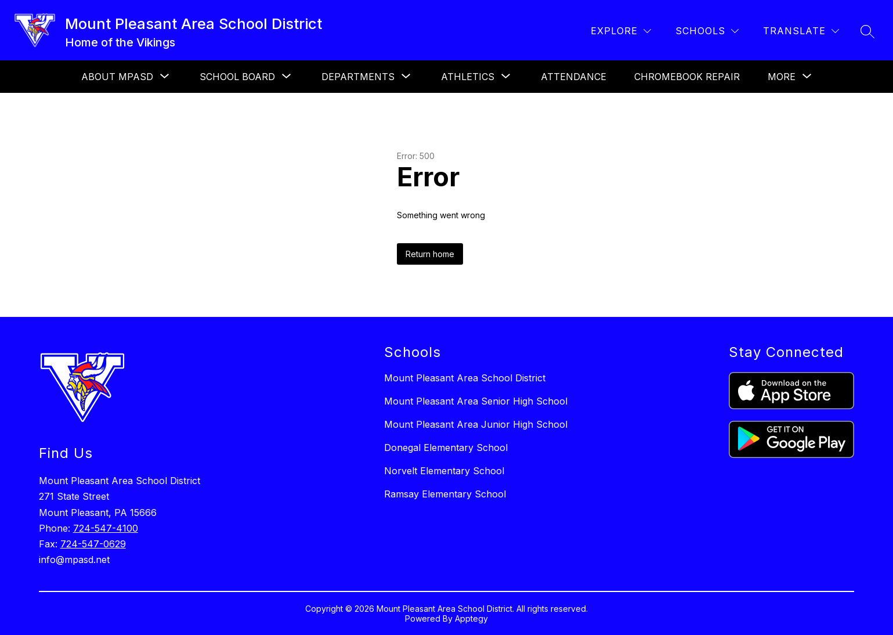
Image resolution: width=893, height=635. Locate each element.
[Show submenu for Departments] (358, 77)
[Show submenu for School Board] (237, 77)
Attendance (573, 76)
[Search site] (867, 31)
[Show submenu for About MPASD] (117, 77)
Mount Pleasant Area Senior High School (475, 401)
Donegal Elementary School (446, 447)
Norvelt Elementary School (444, 471)
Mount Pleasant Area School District (464, 378)
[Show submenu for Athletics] (467, 77)
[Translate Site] (801, 31)
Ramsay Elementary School (445, 494)
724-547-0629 (93, 544)
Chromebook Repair (687, 76)
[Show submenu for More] (782, 77)
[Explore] (621, 31)
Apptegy (471, 618)
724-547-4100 (105, 528)
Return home (430, 254)
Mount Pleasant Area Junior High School (475, 424)
